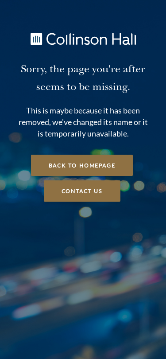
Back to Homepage (82, 165)
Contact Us (82, 191)
